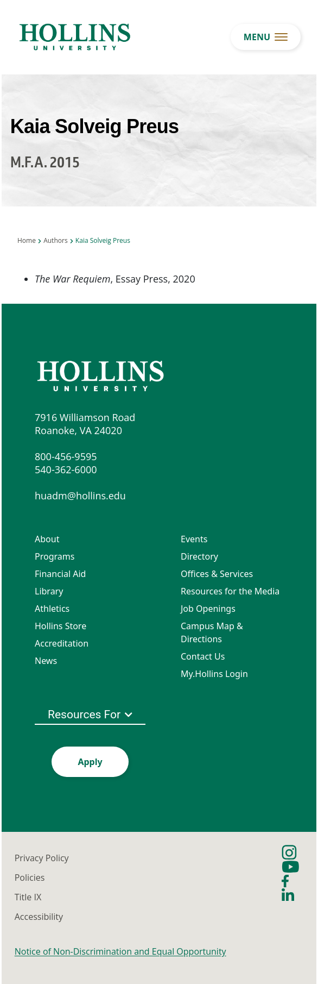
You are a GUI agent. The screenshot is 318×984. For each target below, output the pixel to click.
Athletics (52, 609)
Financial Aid (60, 574)
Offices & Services (217, 574)
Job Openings (208, 609)
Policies (30, 877)
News (46, 661)
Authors (55, 240)
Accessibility (39, 917)
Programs (54, 556)
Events (194, 539)
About (47, 539)
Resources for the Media (230, 591)
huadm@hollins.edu (80, 495)
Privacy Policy (42, 858)
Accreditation (61, 643)
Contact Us (203, 656)
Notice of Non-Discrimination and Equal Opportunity (120, 951)
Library (49, 591)
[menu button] (266, 37)
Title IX (28, 897)
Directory (199, 556)
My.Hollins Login (214, 674)
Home (26, 240)
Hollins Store (60, 626)
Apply (90, 762)
